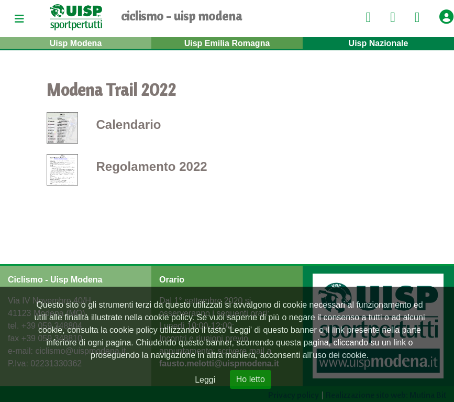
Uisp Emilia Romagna (227, 43)
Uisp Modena (76, 43)
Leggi (205, 379)
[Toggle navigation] (19, 19)
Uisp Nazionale (378, 43)
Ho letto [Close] (250, 379)
